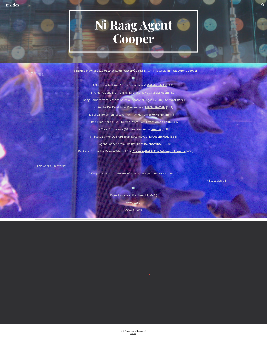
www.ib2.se (133, 202)
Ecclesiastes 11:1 (219, 180)
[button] (263, 5)
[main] (133, 31)
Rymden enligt (152, 114)
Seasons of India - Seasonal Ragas (130, 100)
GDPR (133, 333)
